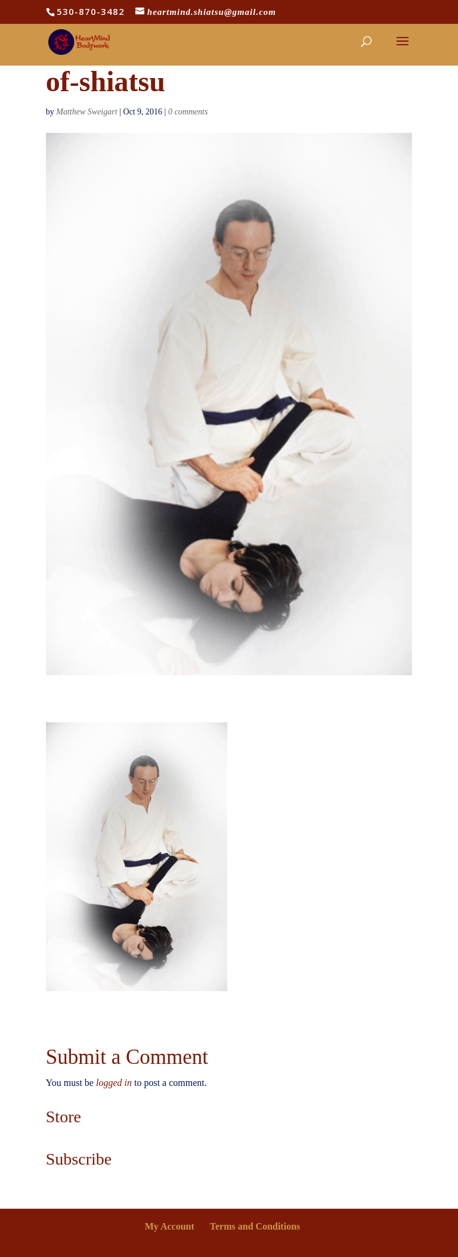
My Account (169, 1226)
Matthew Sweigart (86, 111)
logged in (114, 1083)
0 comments (188, 111)
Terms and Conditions (255, 1226)
